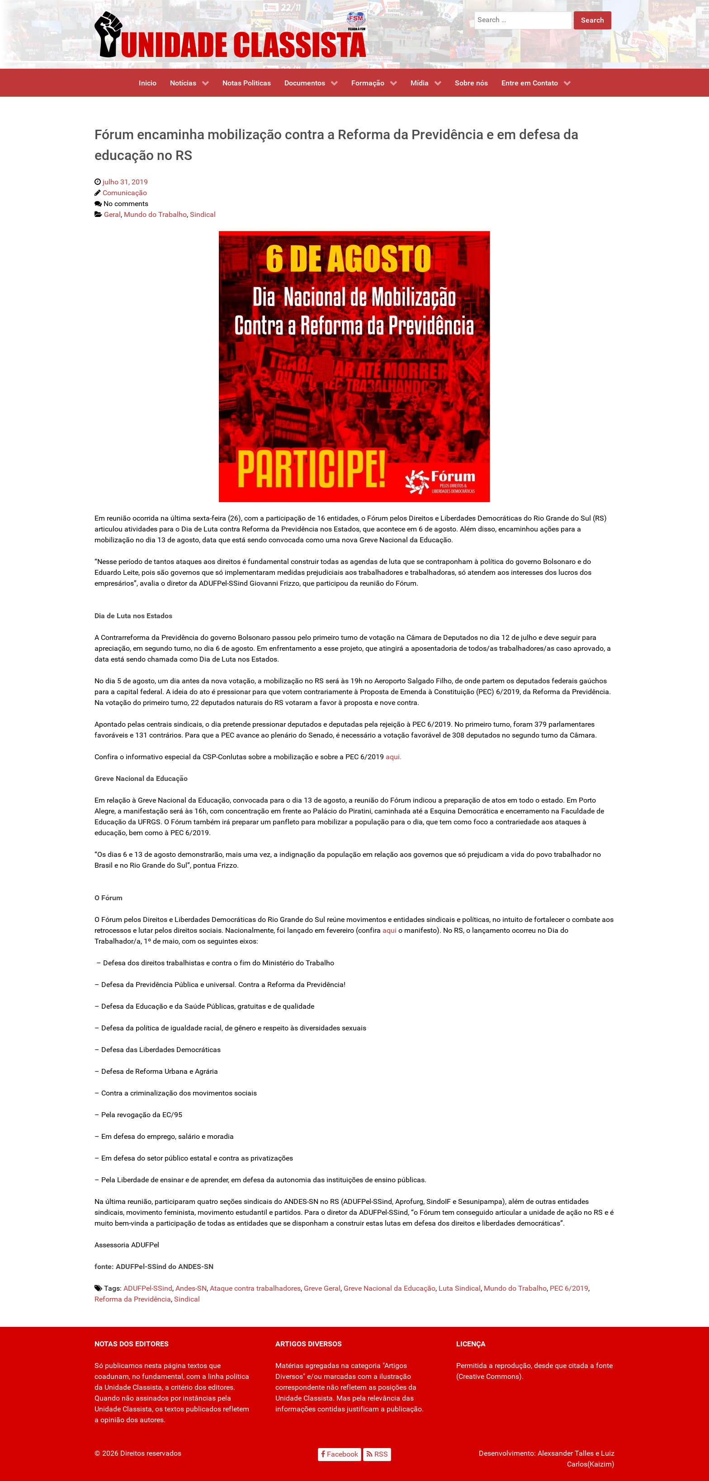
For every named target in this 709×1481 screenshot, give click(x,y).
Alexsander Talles (566, 1453)
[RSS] (377, 1454)
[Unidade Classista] (230, 33)
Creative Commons (488, 1376)
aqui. (394, 756)
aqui (390, 930)
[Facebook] (340, 1454)
